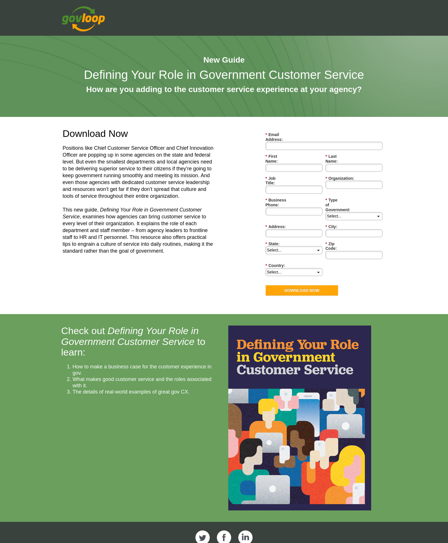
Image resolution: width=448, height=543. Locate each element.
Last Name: (337, 151)
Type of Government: (346, 185)
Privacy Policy (275, 529)
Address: (275, 202)
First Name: (277, 151)
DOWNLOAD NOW (302, 261)
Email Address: (281, 134)
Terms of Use (311, 529)
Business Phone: (283, 185)
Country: (275, 236)
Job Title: (275, 168)
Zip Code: (336, 219)
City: (331, 202)
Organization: (339, 168)
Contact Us (343, 529)
